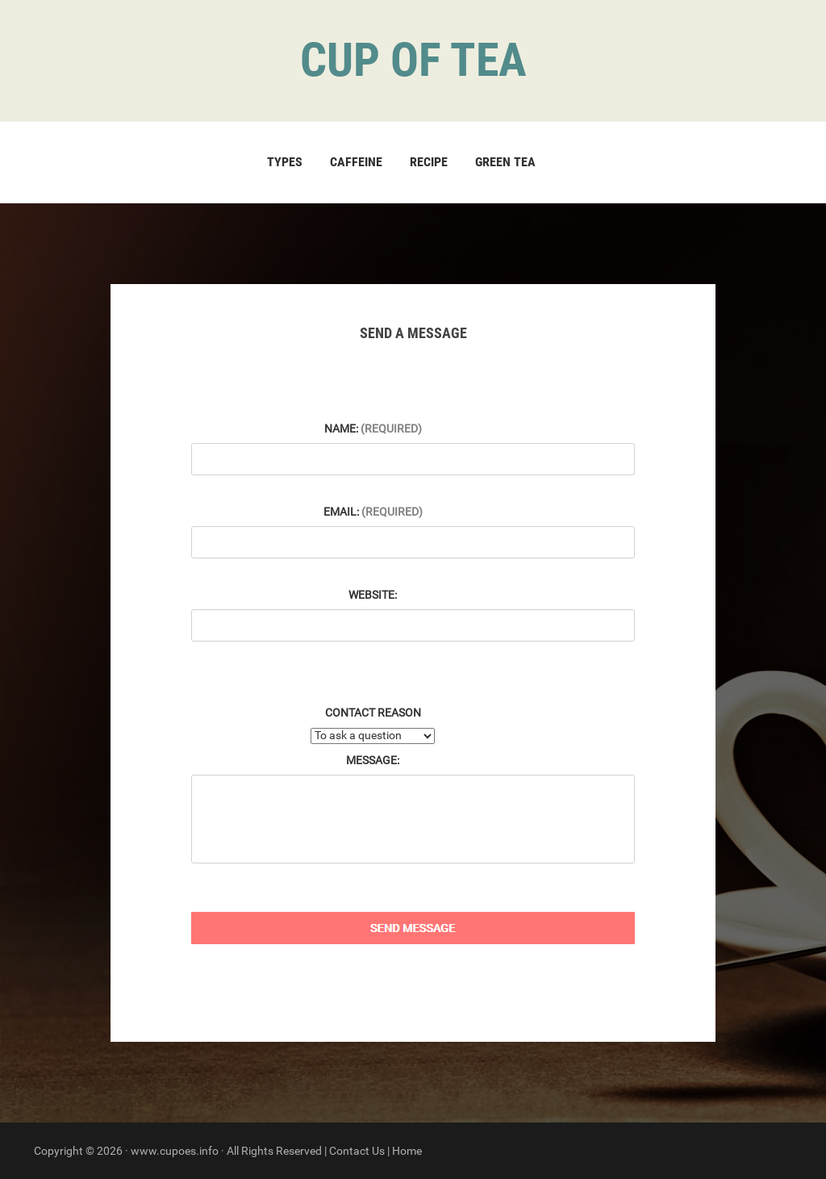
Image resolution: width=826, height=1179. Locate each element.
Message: (372, 760)
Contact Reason (373, 712)
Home (407, 1150)
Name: (373, 428)
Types (284, 161)
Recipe (429, 161)
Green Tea (505, 161)
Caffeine (356, 161)
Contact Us (357, 1150)
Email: (373, 511)
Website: (372, 594)
